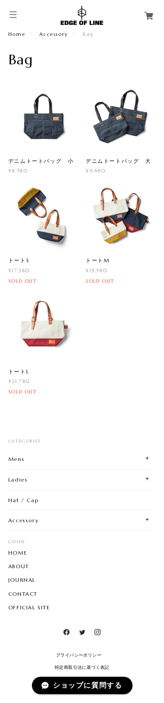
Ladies (18, 479)
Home (16, 34)
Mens (16, 459)
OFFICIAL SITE (29, 608)
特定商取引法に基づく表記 (82, 667)
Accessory (53, 34)
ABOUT (18, 566)
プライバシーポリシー (78, 655)
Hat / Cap (23, 500)
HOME (17, 553)
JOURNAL (21, 580)
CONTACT (23, 594)
